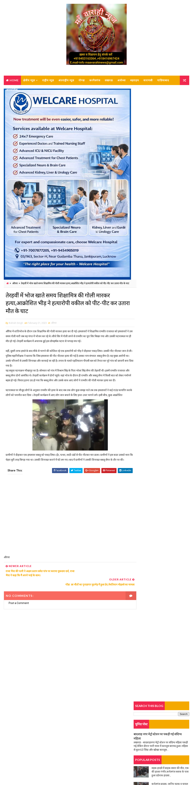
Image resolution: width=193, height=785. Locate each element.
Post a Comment (19, 613)
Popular (161, 253)
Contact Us (14, 746)
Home (14, 80)
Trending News (143, 254)
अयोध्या (121, 80)
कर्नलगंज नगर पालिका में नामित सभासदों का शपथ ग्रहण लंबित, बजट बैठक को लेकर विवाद (169, 284)
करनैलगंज (94, 80)
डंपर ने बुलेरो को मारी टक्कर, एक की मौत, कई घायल (158, 343)
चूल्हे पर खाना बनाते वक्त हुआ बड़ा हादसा (153, 213)
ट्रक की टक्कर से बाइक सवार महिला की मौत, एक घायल (160, 222)
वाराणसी (148, 80)
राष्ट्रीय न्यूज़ (48, 80)
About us (13, 741)
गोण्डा (82, 80)
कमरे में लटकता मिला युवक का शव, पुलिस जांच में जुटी (159, 366)
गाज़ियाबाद (163, 80)
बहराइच (134, 80)
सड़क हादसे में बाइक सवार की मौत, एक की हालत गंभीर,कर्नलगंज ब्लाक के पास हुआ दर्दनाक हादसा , (170, 159)
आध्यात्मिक (12, 89)
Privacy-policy (16, 752)
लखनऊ (109, 80)
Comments (180, 253)
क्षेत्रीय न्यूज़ (29, 80)
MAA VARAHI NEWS (45, 772)
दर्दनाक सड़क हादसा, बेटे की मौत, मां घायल (154, 272)
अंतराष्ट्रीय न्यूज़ (66, 80)
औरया (15, 283)
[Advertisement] (67, 537)
